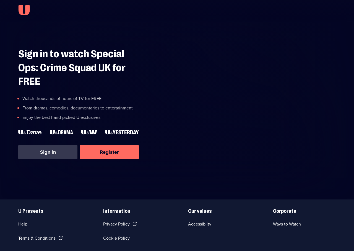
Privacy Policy (116, 224)
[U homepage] (24, 10)
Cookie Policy (116, 238)
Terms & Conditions (37, 238)
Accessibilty (199, 224)
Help (22, 224)
